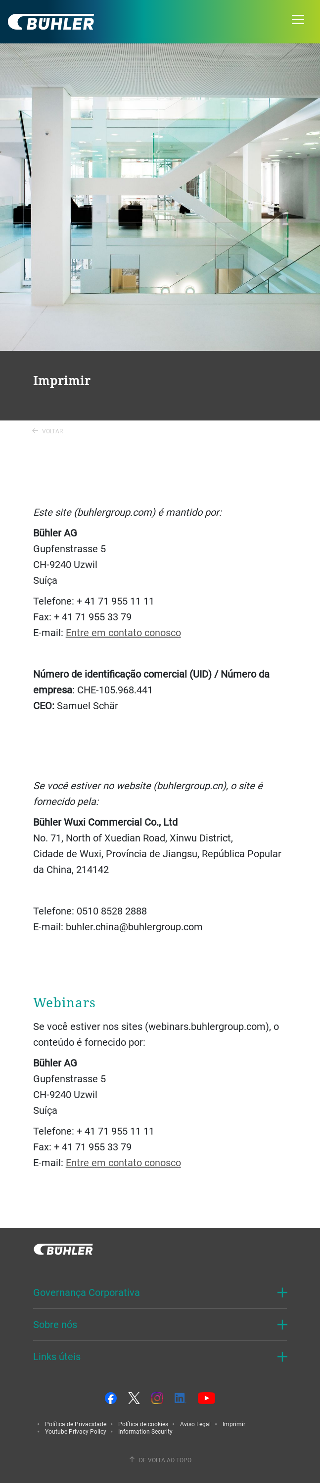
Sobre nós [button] (55, 1324)
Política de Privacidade (75, 1424)
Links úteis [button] (57, 1356)
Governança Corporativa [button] (86, 1292)
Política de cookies (143, 1424)
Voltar (47, 431)
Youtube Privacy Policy (75, 1431)
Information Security (145, 1431)
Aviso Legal (195, 1424)
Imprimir (234, 1424)
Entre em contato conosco (123, 632)
